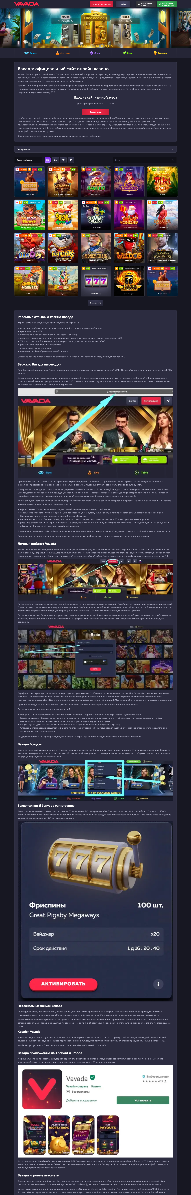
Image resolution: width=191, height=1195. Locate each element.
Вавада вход (95, 112)
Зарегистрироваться (101, 4)
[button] (3, 28)
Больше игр (95, 303)
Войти (123, 4)
